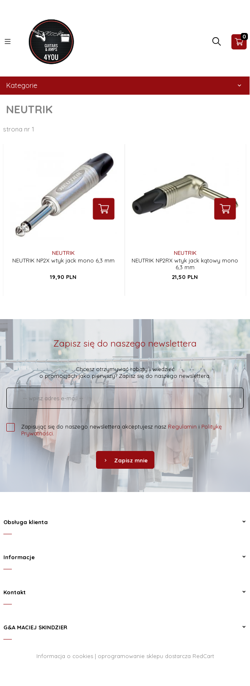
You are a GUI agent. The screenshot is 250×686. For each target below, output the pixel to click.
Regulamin (182, 426)
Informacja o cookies (64, 656)
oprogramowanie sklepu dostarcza (144, 656)
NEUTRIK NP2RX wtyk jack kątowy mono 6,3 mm (185, 264)
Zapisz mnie (125, 460)
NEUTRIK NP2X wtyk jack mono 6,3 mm (63, 260)
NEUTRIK (63, 252)
